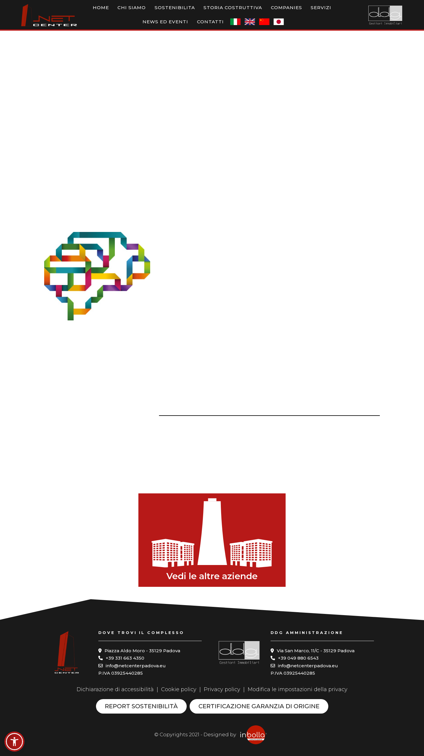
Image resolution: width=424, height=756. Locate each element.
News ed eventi (296, 11)
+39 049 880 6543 (298, 658)
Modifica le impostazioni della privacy (297, 689)
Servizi (263, 11)
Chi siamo (109, 11)
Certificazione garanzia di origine (258, 706)
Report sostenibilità (141, 706)
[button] (14, 741)
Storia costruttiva (192, 11)
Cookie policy (178, 689)
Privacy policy (222, 689)
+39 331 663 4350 (125, 658)
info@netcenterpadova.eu (136, 665)
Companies (236, 11)
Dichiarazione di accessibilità (115, 689)
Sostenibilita (144, 11)
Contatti (333, 11)
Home (86, 11)
